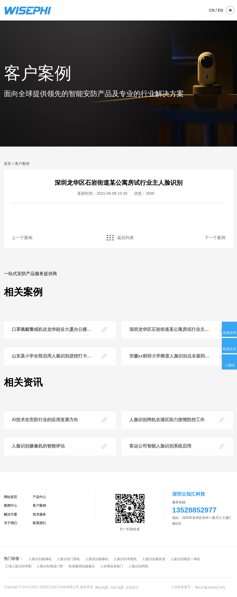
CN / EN (216, 10)
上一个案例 (22, 237)
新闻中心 (10, 506)
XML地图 (117, 587)
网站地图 (102, 587)
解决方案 (10, 514)
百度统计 (132, 587)
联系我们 (39, 523)
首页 (7, 164)
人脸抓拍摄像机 (97, 559)
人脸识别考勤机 (125, 559)
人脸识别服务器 (153, 559)
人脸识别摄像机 (40, 559)
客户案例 (22, 164)
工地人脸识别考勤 (18, 566)
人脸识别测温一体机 (185, 559)
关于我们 (10, 523)
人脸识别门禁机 (68, 559)
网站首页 (10, 497)
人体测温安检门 (111, 566)
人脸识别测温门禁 (50, 566)
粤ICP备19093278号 (210, 587)
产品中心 (39, 497)
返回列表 (118, 237)
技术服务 (39, 514)
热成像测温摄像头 (81, 566)
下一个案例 (215, 237)
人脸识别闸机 (138, 566)
